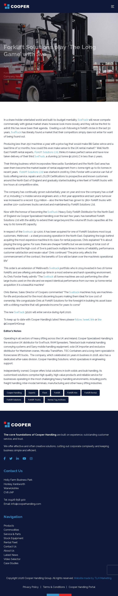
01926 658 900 (17, 499)
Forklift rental (91, 393)
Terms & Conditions (53, 587)
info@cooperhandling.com (26, 503)
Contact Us (10, 546)
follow (78, 319)
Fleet (44, 393)
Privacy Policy (31, 587)
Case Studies (11, 563)
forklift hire (72, 393)
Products (9, 525)
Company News (13, 76)
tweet (86, 319)
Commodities (11, 529)
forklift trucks (34, 400)
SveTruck (83, 119)
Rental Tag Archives (56, 400)
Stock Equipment (13, 538)
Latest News (11, 555)
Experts (32, 393)
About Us (9, 550)
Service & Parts (12, 534)
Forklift (57, 393)
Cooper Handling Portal (81, 587)
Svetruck (28, 231)
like (99, 319)
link (92, 319)
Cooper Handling (14, 393)
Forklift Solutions (14, 400)
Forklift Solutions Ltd (46, 152)
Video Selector (12, 559)
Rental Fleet (11, 542)
